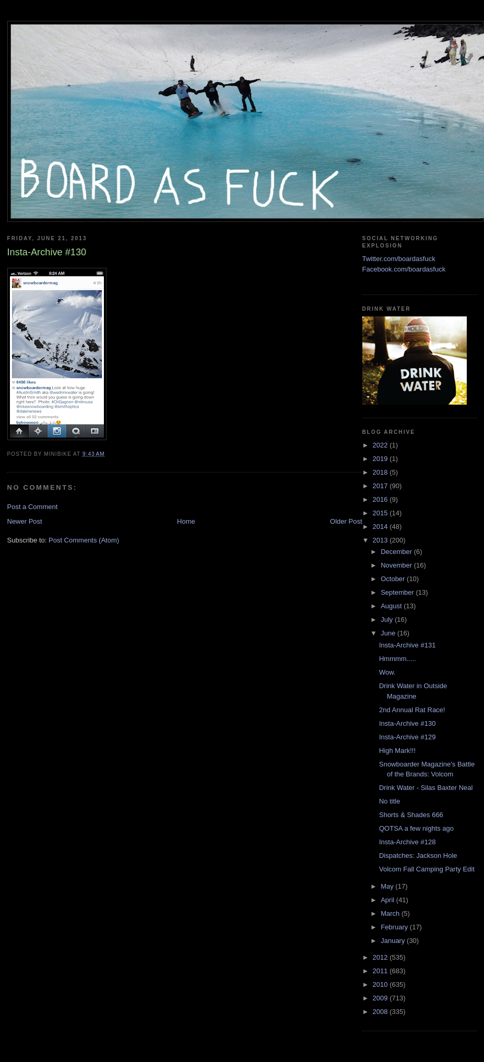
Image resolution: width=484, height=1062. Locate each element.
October (394, 579)
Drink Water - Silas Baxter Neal (426, 788)
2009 (381, 998)
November (397, 565)
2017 (381, 486)
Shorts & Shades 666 (411, 815)
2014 (381, 526)
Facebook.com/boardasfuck (404, 269)
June (389, 633)
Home (186, 521)
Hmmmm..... (397, 659)
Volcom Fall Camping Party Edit (427, 869)
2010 (381, 984)
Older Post (346, 521)
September (398, 592)
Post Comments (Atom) (84, 540)
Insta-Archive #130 (407, 723)
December (397, 552)
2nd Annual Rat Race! (412, 710)
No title (389, 801)
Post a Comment (32, 507)
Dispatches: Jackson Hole (418, 855)
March (391, 913)
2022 (381, 445)
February (395, 927)
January (394, 941)
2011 (381, 971)
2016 (381, 499)
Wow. (387, 672)
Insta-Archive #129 (407, 737)
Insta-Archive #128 (407, 842)
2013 (381, 540)
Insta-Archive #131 (407, 645)
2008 (381, 1012)
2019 (381, 459)
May (388, 886)
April (388, 900)
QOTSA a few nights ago (416, 828)
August (392, 606)
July (388, 619)
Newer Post (24, 521)
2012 (381, 957)
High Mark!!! (397, 750)
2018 (381, 472)
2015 (381, 513)
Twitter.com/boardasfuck (398, 259)
